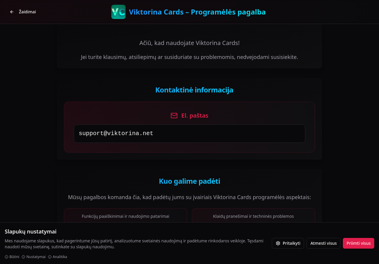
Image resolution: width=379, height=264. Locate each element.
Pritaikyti (288, 243)
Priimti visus (358, 243)
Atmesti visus (323, 243)
